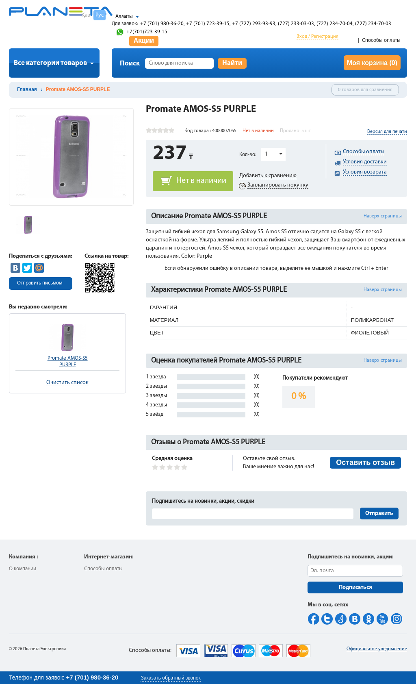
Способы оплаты (381, 40)
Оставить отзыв (365, 462)
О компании (22, 568)
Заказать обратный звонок (170, 678)
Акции (144, 40)
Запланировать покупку (277, 185)
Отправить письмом (39, 283)
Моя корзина (372, 62)
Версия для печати (387, 131)
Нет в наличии (201, 181)
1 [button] (266, 154)
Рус (99, 15)
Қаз (85, 15)
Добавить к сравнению (268, 176)
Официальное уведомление (377, 649)
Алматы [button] (124, 16)
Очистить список (67, 383)
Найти (232, 63)
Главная (27, 89)
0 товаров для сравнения (365, 89)
